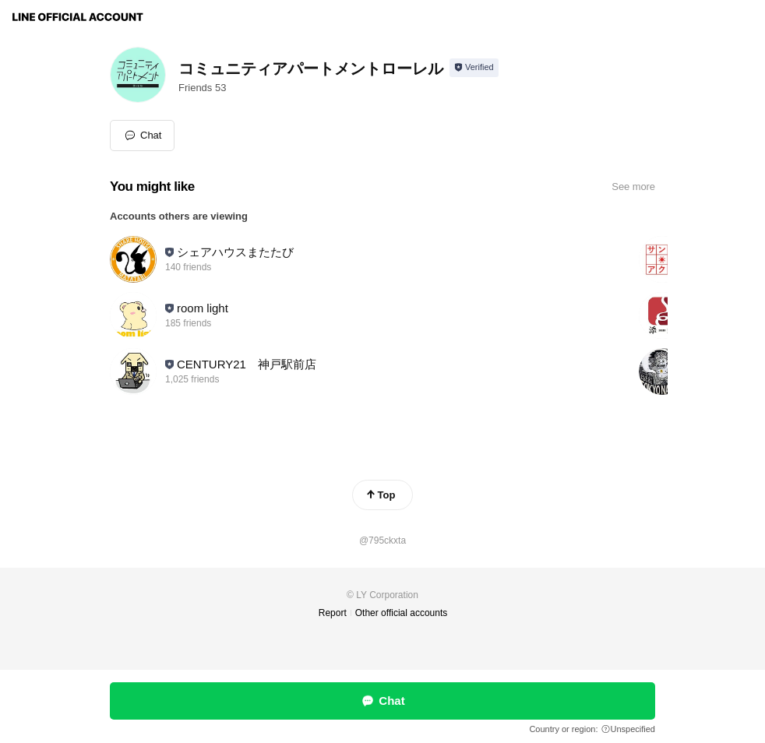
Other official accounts (401, 612)
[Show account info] (474, 67)
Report (333, 612)
